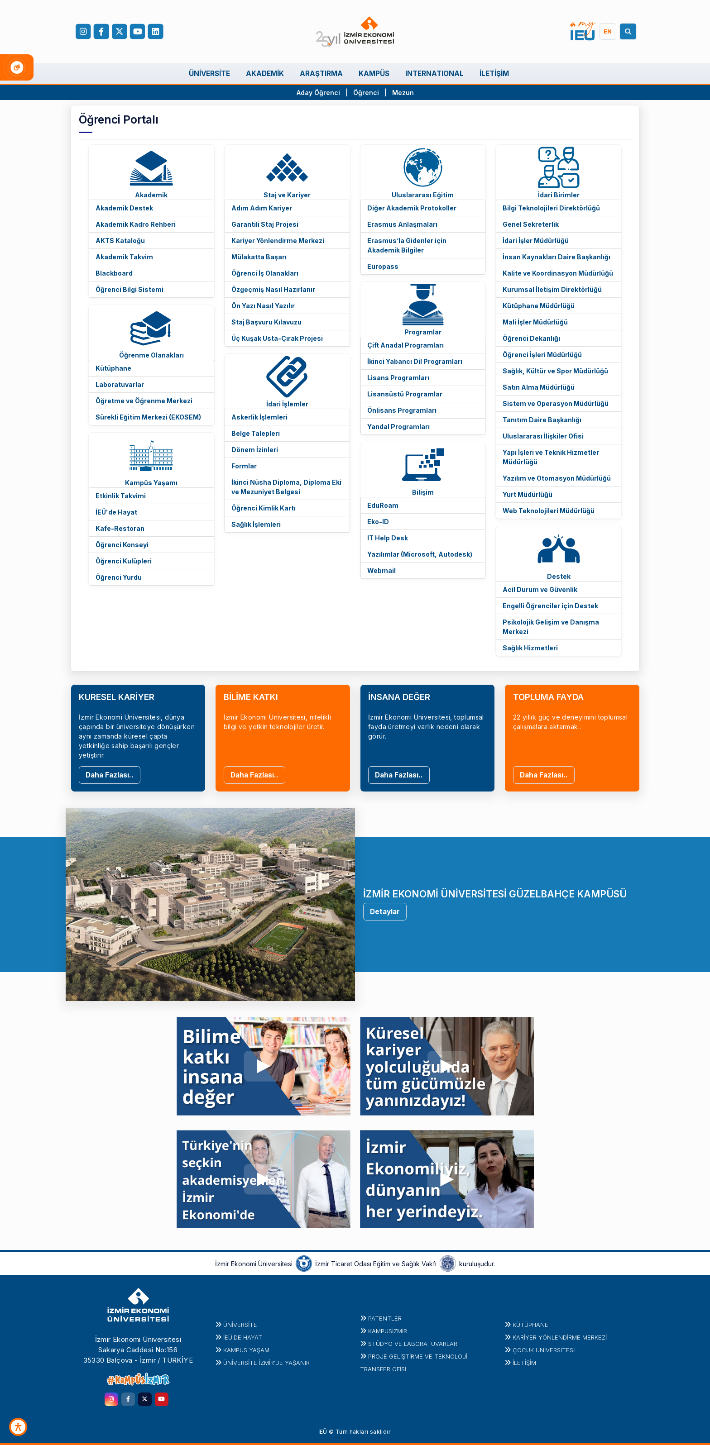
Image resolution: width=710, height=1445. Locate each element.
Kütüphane (113, 368)
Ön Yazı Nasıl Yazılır (263, 306)
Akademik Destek (124, 208)
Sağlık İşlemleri (256, 524)
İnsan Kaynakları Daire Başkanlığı (556, 257)
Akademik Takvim (124, 257)
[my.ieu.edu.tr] (583, 31)
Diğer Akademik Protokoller (411, 208)
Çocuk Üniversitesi (544, 1350)
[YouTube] (137, 31)
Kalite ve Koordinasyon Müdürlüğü (558, 273)
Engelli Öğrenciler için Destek (550, 606)
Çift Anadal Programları (405, 345)
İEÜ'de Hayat (116, 512)
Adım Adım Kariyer (261, 208)
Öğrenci (367, 92)
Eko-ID (378, 521)
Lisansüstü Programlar (404, 394)
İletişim (524, 1362)
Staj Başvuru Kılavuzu (266, 322)
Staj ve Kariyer (287, 195)
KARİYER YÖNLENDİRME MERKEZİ (560, 1337)
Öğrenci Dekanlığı (531, 338)
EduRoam (382, 505)
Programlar (422, 332)
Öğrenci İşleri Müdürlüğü (542, 354)
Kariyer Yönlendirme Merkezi (277, 240)
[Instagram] (83, 31)
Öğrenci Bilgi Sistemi (129, 289)
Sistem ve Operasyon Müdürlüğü (556, 403)
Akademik (151, 195)
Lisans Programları (398, 378)
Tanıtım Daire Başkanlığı (542, 420)
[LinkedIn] (155, 31)
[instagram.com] (111, 1399)
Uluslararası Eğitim (423, 195)
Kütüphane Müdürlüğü (539, 306)
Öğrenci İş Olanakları (264, 273)
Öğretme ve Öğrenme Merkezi (144, 401)
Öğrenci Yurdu (119, 577)
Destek (559, 576)
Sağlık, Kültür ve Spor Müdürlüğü (555, 371)
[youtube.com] (161, 1399)
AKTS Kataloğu (120, 240)
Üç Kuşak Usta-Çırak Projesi (277, 338)
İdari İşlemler (287, 404)
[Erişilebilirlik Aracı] (18, 1427)
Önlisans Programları (402, 410)
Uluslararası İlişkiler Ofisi (543, 436)
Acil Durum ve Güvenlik (540, 589)
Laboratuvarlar (120, 384)
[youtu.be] (263, 1064)
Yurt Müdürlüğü (527, 494)
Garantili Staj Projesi (264, 224)
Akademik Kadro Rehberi (136, 224)
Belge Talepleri (255, 433)
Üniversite (240, 1324)
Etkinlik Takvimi (121, 496)
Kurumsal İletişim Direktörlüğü (552, 289)
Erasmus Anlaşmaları (402, 224)
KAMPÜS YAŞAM (246, 1350)
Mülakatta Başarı (259, 257)
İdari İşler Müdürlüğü (536, 240)
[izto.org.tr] (304, 1263)
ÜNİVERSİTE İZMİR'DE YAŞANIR (266, 1362)
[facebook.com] (101, 31)
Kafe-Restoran (120, 528)
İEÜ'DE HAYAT (242, 1337)
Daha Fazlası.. (110, 775)
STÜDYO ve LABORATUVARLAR (412, 1343)
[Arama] (629, 31)
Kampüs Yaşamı (151, 482)
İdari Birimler (559, 195)
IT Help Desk (387, 538)
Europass (382, 266)
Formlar (244, 466)
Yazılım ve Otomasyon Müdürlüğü (557, 478)
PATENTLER (385, 1318)
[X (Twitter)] (119, 31)
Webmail (381, 570)
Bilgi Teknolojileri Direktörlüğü (551, 208)
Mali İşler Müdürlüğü (535, 322)
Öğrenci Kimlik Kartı (263, 508)
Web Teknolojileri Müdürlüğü (549, 511)
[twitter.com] (145, 1399)
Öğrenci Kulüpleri (124, 561)
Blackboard (114, 273)
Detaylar (385, 911)
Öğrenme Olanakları (151, 355)
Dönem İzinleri (254, 449)
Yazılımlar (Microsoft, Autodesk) (419, 554)
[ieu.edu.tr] (355, 31)
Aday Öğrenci (318, 92)
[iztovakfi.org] (448, 1263)
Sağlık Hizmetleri (530, 648)
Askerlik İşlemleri (259, 417)
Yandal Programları (398, 426)
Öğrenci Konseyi (122, 544)
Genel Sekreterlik (531, 224)
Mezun (403, 92)
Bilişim (423, 492)
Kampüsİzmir (387, 1331)
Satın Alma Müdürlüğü (539, 387)
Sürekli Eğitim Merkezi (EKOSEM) (148, 417)
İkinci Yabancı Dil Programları (414, 361)
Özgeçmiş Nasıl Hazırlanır (273, 289)
